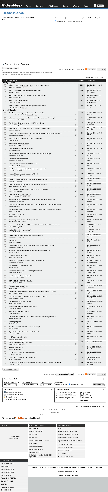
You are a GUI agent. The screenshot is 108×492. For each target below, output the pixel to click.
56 (82, 342)
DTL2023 (89, 135)
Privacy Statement (95, 406)
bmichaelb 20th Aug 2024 (15, 227)
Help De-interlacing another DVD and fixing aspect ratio (27, 169)
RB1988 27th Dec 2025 (15, 354)
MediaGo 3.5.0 (33, 434)
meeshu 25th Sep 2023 (15, 344)
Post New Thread (10, 68)
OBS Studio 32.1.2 (35, 428)
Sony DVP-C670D (6, 475)
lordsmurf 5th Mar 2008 (15, 87)
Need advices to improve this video (21, 148)
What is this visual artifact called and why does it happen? (28, 189)
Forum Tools (89, 77)
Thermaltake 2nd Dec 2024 (16, 160)
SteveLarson (90, 287)
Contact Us (79, 406)
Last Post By (92, 80)
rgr (88, 323)
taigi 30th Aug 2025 (14, 328)
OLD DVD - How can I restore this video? (23, 352)
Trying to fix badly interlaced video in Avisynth (24, 332)
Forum (28, 6)
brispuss (89, 343)
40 (82, 337)
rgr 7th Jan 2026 (13, 323)
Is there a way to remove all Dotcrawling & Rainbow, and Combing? (32, 118)
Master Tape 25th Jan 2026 (16, 298)
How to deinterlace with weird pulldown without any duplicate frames (32, 199)
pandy (88, 328)
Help (90, 18)
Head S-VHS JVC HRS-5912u (19, 311)
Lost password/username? (75, 21)
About (86, 6)
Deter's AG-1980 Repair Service (20, 194)
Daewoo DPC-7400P (7, 463)
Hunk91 (91, 252)
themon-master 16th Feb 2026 (16, 247)
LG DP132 (4, 484)
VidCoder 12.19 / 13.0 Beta (66, 448)
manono (91, 364)
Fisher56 (89, 349)
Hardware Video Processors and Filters (28, 90)
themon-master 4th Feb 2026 (16, 277)
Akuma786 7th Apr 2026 (15, 130)
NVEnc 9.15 (33, 443)
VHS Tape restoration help (18, 337)
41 (82, 100)
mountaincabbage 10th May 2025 (17, 115)
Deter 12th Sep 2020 (14, 196)
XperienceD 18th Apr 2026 (15, 125)
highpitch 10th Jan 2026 (15, 303)
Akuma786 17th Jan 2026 (15, 308)
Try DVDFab (19, 418)
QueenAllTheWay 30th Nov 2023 (17, 221)
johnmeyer (90, 277)
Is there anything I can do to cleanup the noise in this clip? (28, 184)
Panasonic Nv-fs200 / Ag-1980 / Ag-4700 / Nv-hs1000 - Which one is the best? (35, 210)
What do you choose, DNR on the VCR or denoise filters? (28, 296)
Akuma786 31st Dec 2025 (15, 339)
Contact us (42, 467)
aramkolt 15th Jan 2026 (15, 318)
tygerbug (89, 221)
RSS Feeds (82, 467)
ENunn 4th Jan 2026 (14, 334)
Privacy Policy (53, 467)
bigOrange (90, 293)
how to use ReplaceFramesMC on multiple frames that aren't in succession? (34, 225)
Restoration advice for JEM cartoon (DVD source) (25, 271)
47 (82, 179)
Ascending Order (60, 384)
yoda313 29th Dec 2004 (15, 103)
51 (94, 69)
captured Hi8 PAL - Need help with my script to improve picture (30, 128)
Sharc (88, 119)
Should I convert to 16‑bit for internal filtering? (24, 327)
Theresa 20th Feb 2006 (15, 145)
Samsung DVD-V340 (7, 469)
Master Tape (90, 298)
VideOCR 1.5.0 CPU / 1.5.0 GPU (68, 434)
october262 (92, 196)
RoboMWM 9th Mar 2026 (15, 191)
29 (82, 209)
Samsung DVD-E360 (7, 472)
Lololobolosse (91, 272)
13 (82, 362)
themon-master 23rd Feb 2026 (16, 237)
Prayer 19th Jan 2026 (14, 313)
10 (82, 138)
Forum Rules (84, 401)
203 (81, 90)
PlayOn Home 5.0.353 (36, 431)
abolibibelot (92, 97)
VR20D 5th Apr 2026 (14, 140)
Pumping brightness (15, 322)
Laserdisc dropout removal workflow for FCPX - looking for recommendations (35, 204)
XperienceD (90, 124)
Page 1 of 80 (80, 69)
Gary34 (91, 242)
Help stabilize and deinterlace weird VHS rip (24, 174)
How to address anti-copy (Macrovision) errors (30, 106)
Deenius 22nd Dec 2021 (15, 267)
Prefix (42, 382)
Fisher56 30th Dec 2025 (15, 349)
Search (32, 17)
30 (82, 163)
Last (103, 70)
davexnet (89, 155)
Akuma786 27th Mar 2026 (15, 170)
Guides (65, 6)
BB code (83, 392)
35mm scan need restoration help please (22, 306)
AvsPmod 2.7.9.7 (34, 452)
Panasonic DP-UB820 (7, 487)
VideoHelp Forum (13, 12)
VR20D (89, 160)
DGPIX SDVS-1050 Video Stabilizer (21, 281)
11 (92, 69)
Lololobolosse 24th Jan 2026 (16, 272)
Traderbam (90, 87)
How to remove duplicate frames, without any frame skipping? (30, 153)
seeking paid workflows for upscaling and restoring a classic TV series (32, 291)
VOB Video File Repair (16, 215)
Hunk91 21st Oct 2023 (14, 252)
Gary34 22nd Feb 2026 (15, 242)
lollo (88, 338)
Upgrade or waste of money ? (19, 159)
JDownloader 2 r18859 (65, 451)
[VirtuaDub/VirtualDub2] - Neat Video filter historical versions (29, 250)
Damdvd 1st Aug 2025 (14, 216)
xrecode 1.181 (33, 437)
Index (4, 17)
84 (82, 133)
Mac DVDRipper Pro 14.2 (65, 457)
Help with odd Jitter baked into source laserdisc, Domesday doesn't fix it (33, 317)
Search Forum (100, 77)
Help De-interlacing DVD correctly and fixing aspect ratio (28, 179)
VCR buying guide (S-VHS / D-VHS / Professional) (32, 85)
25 (82, 118)
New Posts (10, 17)
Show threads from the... (12, 382)
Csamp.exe (12, 240)
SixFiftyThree (92, 102)
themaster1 (92, 92)
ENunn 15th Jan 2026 (14, 232)
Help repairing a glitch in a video (20, 301)
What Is (76, 6)
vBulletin (57, 412)
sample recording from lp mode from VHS (23, 164)
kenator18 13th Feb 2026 (15, 257)
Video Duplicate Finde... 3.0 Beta (68, 437)
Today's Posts (19, 17)
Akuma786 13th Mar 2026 (15, 181)
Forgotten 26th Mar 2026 (15, 176)
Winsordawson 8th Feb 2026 (16, 262)
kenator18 (91, 257)
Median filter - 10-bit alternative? (20, 230)
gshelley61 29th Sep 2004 (15, 92)
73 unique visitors (14, 437)
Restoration (25, 64)
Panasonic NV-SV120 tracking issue (21, 266)
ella (90, 107)
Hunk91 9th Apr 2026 (14, 150)
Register (98, 18)
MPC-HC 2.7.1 (62, 428)
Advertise (67, 467)
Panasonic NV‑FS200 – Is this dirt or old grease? (25, 138)
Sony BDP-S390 (6, 490)
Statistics (91, 467)
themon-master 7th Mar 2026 (16, 201)
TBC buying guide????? (23, 100)
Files (3, 19)
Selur (88, 165)
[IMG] (82, 396)
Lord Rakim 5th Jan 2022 (15, 186)
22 (82, 174)
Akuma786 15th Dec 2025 (15, 364)
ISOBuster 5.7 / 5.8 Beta (65, 445)
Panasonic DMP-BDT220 (8, 478)
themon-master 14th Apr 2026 (16, 120)
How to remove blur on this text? (20, 276)
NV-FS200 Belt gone (16, 347)
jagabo (91, 236)
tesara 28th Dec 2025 (14, 166)
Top (71, 374)
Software (39, 6)
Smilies (82, 394)
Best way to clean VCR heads (19, 143)
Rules (27, 17)
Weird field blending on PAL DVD (20, 255)
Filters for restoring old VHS (18, 286)
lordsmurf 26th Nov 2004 (15, 97)
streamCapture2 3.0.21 (36, 449)
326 (81, 85)
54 (82, 184)
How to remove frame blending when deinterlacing (26, 235)
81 (82, 143)
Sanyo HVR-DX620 (7, 481)
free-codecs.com (71, 471)
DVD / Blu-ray (53, 6)
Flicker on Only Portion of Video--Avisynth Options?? (27, 260)
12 (82, 169)
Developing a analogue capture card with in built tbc (26, 113)
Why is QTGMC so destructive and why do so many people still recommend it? (35, 133)
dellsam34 (90, 313)
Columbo (89, 201)
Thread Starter (12, 80)
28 (82, 204)
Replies (81, 80)
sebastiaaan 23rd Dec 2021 (16, 135)
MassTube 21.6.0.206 (36, 446)
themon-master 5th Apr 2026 (16, 155)
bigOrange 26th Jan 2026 (15, 293)
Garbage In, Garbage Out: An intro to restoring (30, 95)
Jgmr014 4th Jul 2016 (14, 211)
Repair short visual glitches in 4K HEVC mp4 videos (26, 123)
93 (82, 112)
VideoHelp (86, 406)
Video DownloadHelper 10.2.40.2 (39, 440)
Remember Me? (61, 21)
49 (82, 286)
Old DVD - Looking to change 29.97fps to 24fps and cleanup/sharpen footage (35, 362)
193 (81, 194)
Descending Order (76, 384)
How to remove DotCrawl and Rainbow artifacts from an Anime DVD (32, 245)
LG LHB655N (5, 466)
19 (82, 225)
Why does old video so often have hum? (22, 357)
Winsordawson (93, 262)
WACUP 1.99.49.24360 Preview (67, 431)
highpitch (89, 303)
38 (82, 105)
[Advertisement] (55, 43)
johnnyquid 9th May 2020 (15, 283)
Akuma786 (90, 129)
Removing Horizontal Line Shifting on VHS (23, 220)
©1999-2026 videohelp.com (68, 475)
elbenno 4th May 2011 (14, 288)
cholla (88, 140)
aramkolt (89, 114)
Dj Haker (89, 267)
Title (5, 80)
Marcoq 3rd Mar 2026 (14, 206)
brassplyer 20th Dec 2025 (15, 359)
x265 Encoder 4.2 (63, 454)
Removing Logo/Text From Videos (20, 342)
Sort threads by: (27, 382)
